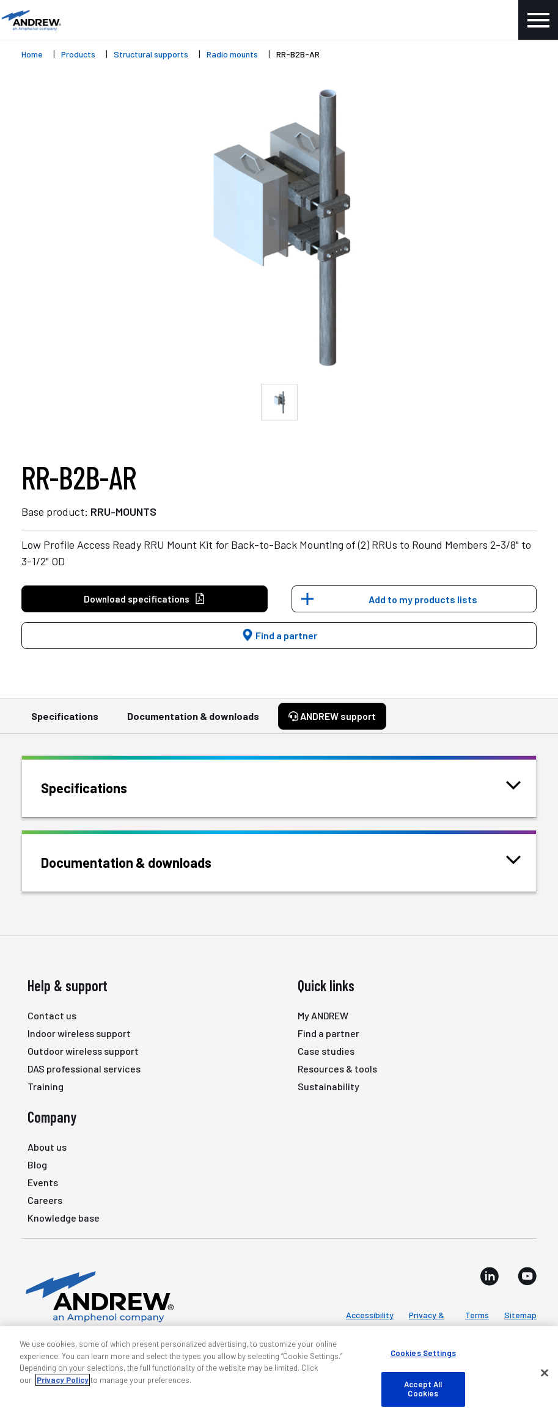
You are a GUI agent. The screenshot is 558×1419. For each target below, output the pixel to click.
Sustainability (328, 1086)
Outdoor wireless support (83, 1051)
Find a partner (279, 635)
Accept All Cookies (423, 1389)
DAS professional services (84, 1068)
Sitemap (520, 1315)
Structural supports (151, 54)
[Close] (544, 1373)
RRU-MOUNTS (123, 511)
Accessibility (370, 1315)
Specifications (64, 721)
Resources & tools (337, 1068)
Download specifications (144, 599)
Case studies (326, 1051)
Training (46, 1086)
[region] (279, 1372)
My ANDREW (323, 1015)
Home (32, 54)
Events (43, 1182)
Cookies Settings (423, 1353)
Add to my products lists (423, 599)
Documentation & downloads (193, 721)
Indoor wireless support (79, 1033)
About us (47, 1147)
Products (78, 54)
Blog (37, 1164)
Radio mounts (232, 54)
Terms (477, 1315)
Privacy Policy (63, 1380)
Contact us (52, 1015)
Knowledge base (64, 1217)
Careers (45, 1200)
